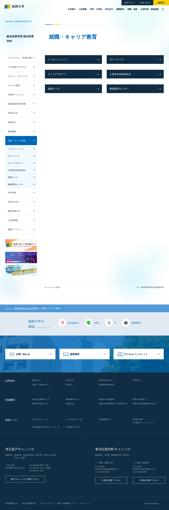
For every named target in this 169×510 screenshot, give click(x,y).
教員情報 (12, 131)
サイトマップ (84, 503)
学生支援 (12, 192)
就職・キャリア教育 (17, 141)
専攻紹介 (12, 122)
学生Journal (13, 202)
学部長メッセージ (16, 94)
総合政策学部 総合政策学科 (20, 39)
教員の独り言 (14, 211)
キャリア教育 (14, 85)
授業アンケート (15, 229)
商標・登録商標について (66, 503)
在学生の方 (13, 113)
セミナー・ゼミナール (18, 76)
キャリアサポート (57, 74)
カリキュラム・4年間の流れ (20, 58)
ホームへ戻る (54, 287)
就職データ (54, 88)
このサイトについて (46, 503)
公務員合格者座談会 (120, 74)
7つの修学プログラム (17, 67)
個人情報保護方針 (29, 503)
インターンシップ (57, 59)
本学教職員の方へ (12, 503)
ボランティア (117, 59)
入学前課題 (13, 220)
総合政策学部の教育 (17, 104)
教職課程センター (119, 88)
